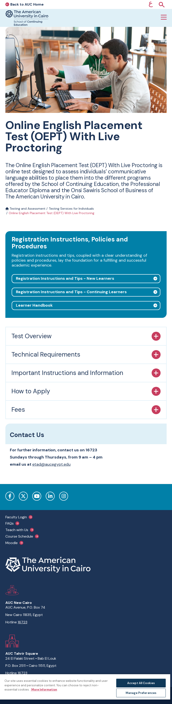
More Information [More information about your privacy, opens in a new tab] (44, 689)
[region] (85, 689)
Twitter (23, 496)
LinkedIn (50, 496)
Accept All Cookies (141, 683)
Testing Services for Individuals (71, 209)
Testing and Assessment (25, 209)
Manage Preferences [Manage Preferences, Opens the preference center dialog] (141, 693)
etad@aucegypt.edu (51, 464)
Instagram (63, 496)
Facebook (9, 496)
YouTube (36, 496)
